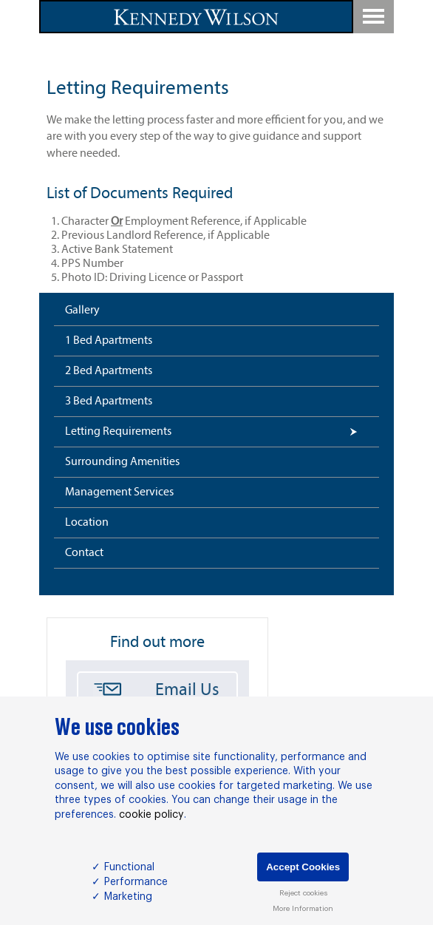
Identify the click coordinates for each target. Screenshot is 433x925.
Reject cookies (303, 893)
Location (87, 523)
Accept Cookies (303, 867)
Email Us (187, 690)
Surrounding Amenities (122, 462)
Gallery (82, 310)
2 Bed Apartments (108, 371)
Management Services (119, 492)
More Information (303, 908)
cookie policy (151, 815)
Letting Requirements (118, 432)
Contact (84, 553)
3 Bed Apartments (108, 401)
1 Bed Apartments (108, 341)
